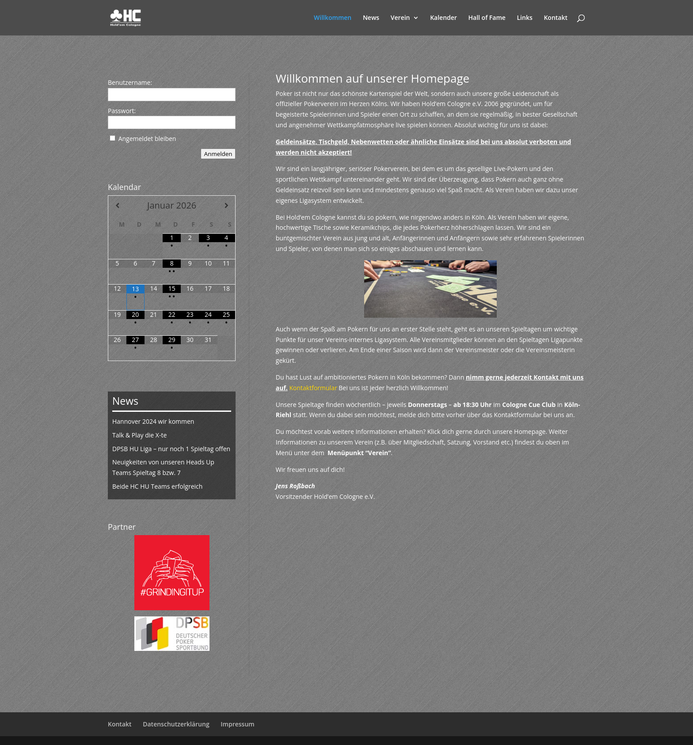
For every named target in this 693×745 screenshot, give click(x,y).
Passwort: (122, 110)
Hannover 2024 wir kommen (153, 421)
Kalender (443, 18)
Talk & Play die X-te (139, 435)
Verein (400, 18)
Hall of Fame (487, 18)
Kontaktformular (313, 388)
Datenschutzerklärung (176, 724)
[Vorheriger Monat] (117, 205)
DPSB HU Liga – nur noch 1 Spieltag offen (171, 449)
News (371, 18)
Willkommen (332, 18)
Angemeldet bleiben (147, 138)
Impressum (237, 724)
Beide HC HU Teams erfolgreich (157, 486)
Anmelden (218, 154)
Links (525, 18)
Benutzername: (130, 82)
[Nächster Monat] (226, 205)
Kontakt (555, 18)
